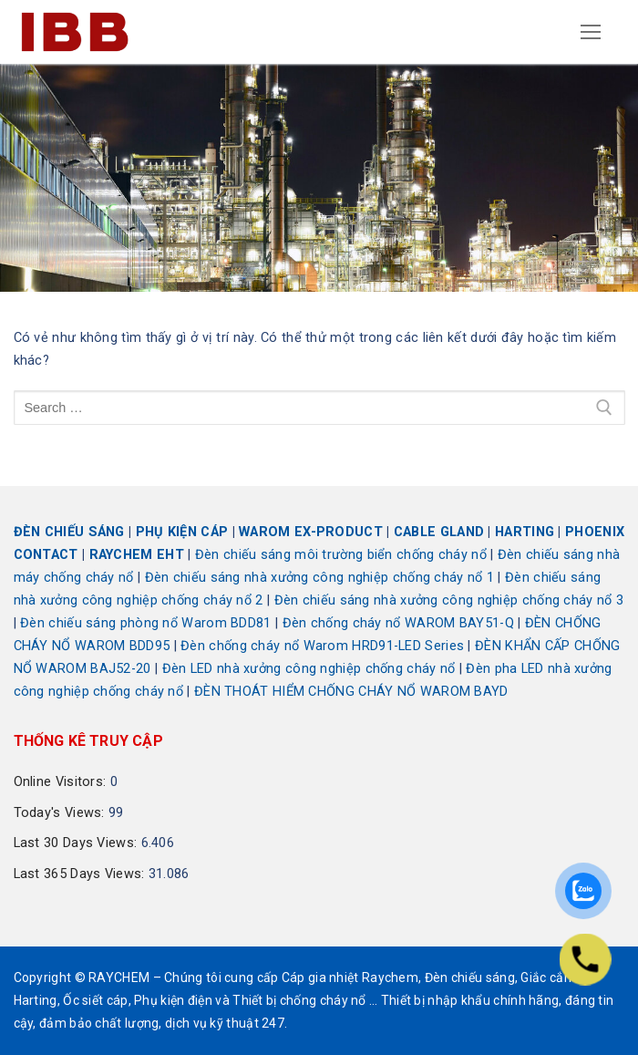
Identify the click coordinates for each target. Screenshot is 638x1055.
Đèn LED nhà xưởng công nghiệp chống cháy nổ (309, 669)
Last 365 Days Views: (81, 874)
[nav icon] (591, 32)
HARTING (524, 532)
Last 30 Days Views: (77, 843)
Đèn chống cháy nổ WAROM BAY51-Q (398, 623)
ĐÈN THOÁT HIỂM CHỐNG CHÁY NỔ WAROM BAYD (351, 691)
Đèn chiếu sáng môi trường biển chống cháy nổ (341, 555)
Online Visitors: (62, 782)
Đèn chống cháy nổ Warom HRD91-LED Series (322, 646)
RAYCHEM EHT (136, 555)
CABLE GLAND (439, 532)
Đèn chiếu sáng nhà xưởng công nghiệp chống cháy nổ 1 (320, 577)
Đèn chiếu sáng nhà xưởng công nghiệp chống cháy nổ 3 (449, 600)
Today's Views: (61, 813)
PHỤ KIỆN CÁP (182, 532)
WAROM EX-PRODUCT (311, 532)
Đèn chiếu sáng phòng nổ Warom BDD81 (146, 623)
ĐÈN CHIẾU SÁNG (69, 532)
